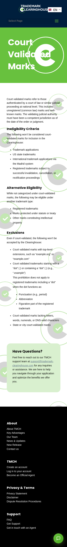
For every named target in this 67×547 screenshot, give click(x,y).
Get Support (13, 523)
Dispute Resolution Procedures (24, 501)
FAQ (9, 519)
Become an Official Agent (21, 475)
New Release (14, 444)
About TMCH (14, 428)
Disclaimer (12, 497)
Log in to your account (19, 471)
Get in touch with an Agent (21, 527)
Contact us (13, 449)
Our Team (12, 437)
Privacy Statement (17, 493)
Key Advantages (16, 432)
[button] (58, 538)
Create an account (17, 467)
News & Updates (16, 440)
